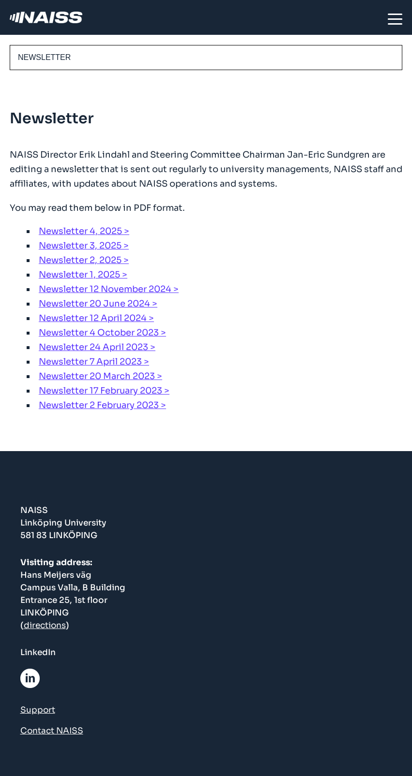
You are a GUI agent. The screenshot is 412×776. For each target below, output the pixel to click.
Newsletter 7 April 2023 (90, 361)
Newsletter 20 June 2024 (94, 303)
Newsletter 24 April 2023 (93, 347)
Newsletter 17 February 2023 (100, 390)
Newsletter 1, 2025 (79, 274)
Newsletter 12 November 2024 (105, 289)
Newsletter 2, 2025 (80, 260)
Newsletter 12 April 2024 (93, 318)
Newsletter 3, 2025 (80, 245)
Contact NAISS (51, 731)
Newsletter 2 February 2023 (99, 405)
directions (45, 625)
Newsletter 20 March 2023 (97, 376)
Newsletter (44, 57)
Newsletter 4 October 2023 (99, 332)
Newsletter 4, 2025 (80, 231)
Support (37, 710)
